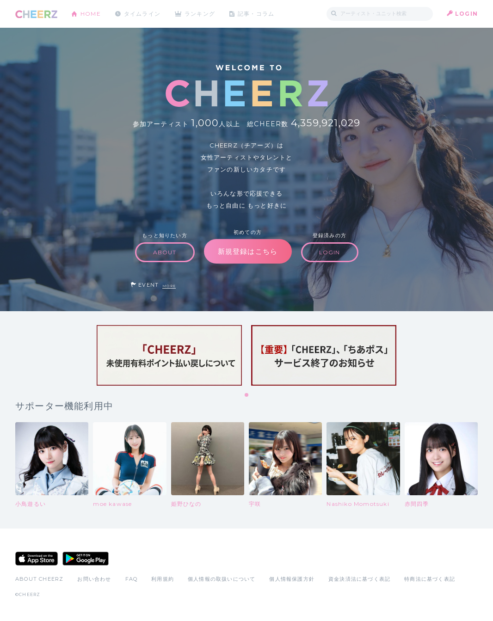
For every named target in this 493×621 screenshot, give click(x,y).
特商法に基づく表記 (429, 579)
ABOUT (165, 252)
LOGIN (466, 13)
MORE (169, 286)
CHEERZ (36, 14)
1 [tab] (247, 395)
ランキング (200, 13)
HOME (90, 13)
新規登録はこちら (248, 251)
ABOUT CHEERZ (39, 579)
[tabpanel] (169, 355)
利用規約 (162, 579)
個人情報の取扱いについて (221, 579)
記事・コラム (257, 13)
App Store (36, 559)
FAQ (131, 579)
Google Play (85, 559)
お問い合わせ (94, 579)
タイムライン (142, 13)
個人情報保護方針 (291, 579)
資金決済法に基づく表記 (359, 579)
